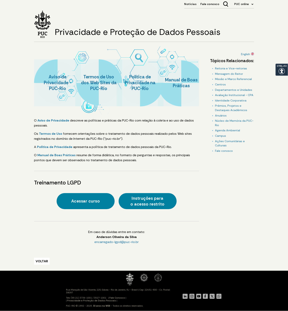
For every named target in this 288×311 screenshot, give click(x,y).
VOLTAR (42, 261)
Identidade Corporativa (230, 100)
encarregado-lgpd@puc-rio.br (116, 242)
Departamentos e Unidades (233, 90)
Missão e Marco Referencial (233, 79)
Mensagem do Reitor (229, 74)
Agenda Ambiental (227, 130)
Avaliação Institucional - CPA (234, 95)
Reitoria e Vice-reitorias (231, 68)
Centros (220, 84)
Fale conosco (224, 151)
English (245, 54)
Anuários (221, 115)
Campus (220, 136)
